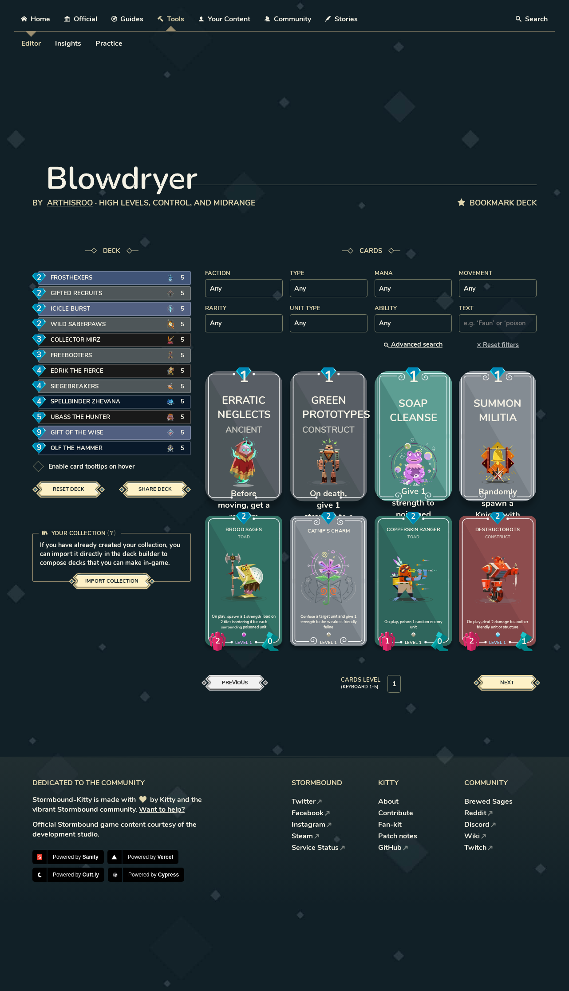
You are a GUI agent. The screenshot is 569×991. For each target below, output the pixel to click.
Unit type (305, 308)
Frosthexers (71, 278)
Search (532, 19)
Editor (31, 43)
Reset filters (498, 345)
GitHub (393, 848)
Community (288, 19)
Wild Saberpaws (78, 324)
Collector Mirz (75, 340)
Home (35, 19)
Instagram (312, 824)
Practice (108, 43)
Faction (217, 273)
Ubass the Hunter (80, 417)
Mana (384, 273)
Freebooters (71, 355)
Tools (171, 19)
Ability (386, 308)
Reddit (478, 813)
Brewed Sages (488, 801)
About (388, 801)
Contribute (395, 813)
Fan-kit (390, 824)
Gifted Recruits (76, 293)
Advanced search (413, 344)
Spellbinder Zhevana (85, 402)
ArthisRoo (70, 203)
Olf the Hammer (77, 448)
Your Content (224, 19)
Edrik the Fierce (77, 371)
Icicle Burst (70, 309)
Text (466, 308)
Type (297, 273)
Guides (127, 19)
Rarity (215, 308)
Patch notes (397, 836)
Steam (306, 836)
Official (80, 19)
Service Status (318, 848)
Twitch (478, 848)
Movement (475, 273)
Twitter (307, 801)
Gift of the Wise (77, 433)
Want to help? (162, 809)
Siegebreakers (75, 387)
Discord (480, 824)
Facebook (311, 813)
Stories (341, 19)
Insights (68, 43)
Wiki (475, 836)
